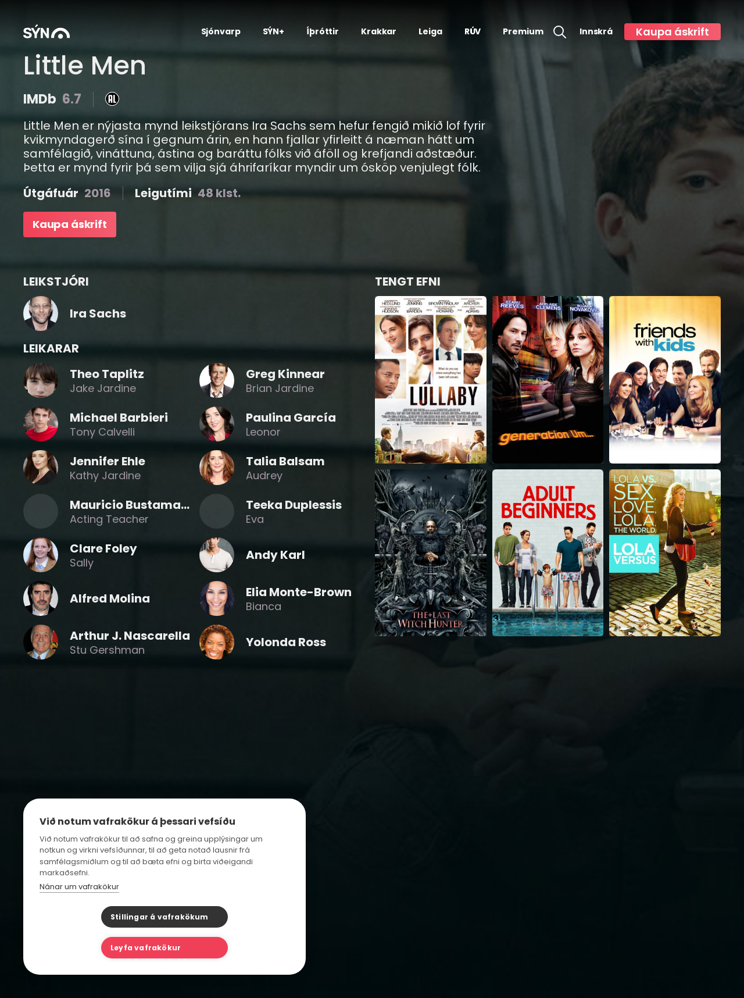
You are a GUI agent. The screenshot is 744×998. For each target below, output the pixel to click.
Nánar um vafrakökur (79, 917)
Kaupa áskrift (672, 31)
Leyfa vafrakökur (222, 948)
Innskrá (596, 32)
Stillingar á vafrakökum (98, 948)
